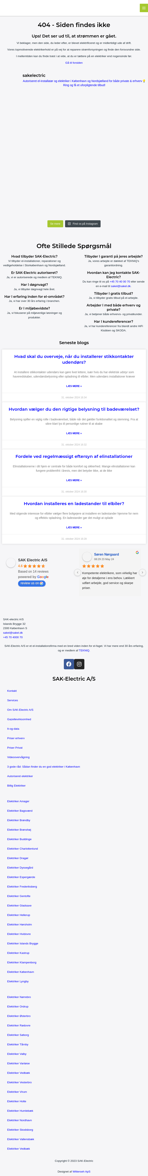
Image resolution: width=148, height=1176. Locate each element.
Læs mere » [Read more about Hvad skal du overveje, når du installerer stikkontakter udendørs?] (74, 386)
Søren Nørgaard (106, 554)
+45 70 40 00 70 (120, 281)
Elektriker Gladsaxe (19, 905)
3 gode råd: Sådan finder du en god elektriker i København (43, 766)
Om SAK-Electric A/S (20, 709)
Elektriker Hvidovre (19, 934)
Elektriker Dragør (17, 858)
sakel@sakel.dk (121, 286)
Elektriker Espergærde (21, 877)
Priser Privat (14, 747)
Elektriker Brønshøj (19, 829)
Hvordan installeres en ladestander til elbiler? (74, 503)
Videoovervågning (18, 757)
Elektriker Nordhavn (19, 1120)
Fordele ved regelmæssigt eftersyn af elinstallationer (73, 456)
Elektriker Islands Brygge (22, 943)
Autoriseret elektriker (20, 776)
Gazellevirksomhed (19, 719)
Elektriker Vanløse (18, 1063)
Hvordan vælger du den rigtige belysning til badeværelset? (74, 409)
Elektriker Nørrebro (19, 997)
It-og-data (13, 728)
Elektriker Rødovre (18, 1025)
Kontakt (12, 690)
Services (12, 700)
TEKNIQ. (84, 650)
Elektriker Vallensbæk (20, 1139)
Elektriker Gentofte (18, 896)
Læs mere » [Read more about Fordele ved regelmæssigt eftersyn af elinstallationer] (74, 480)
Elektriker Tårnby (17, 1044)
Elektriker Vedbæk (18, 1072)
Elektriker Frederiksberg (22, 886)
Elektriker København (20, 971)
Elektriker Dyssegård (20, 867)
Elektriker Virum (17, 1091)
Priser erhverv (16, 738)
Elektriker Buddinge (19, 839)
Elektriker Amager (18, 801)
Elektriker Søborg (18, 1034)
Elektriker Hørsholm (19, 924)
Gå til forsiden (74, 62)
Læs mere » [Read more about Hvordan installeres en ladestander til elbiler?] (74, 527)
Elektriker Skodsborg (20, 1129)
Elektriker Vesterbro (19, 1082)
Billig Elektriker (16, 785)
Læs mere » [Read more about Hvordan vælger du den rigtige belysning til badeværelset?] (74, 433)
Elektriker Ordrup (17, 1006)
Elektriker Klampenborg (21, 962)
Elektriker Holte (16, 1101)
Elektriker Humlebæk (20, 1110)
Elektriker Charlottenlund (22, 848)
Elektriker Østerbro (19, 1016)
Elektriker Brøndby (18, 820)
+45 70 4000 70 (13, 637)
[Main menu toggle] (144, 8)
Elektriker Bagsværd (19, 810)
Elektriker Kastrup (18, 952)
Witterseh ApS (82, 1171)
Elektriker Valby (16, 1053)
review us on (32, 583)
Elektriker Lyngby (18, 981)
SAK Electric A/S (32, 560)
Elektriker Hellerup (18, 915)
